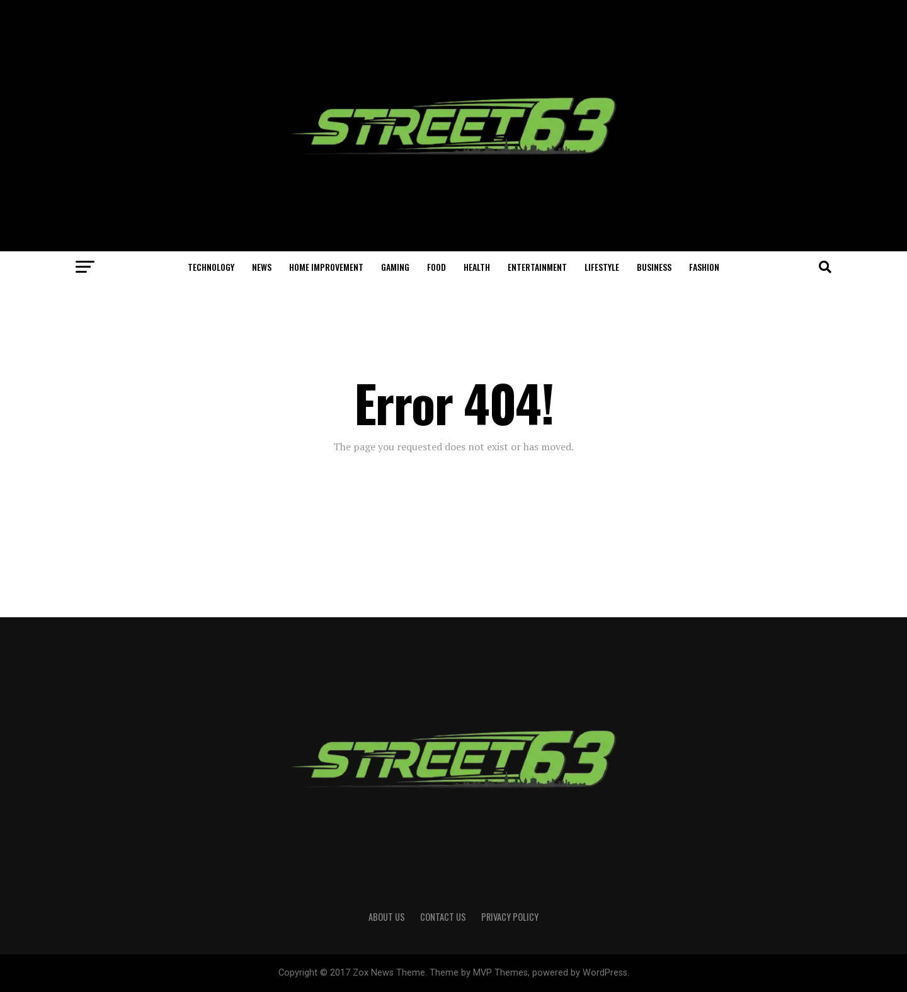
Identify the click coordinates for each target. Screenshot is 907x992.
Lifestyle (602, 266)
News (261, 266)
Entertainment (537, 266)
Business (654, 266)
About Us (386, 916)
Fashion (704, 266)
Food (436, 266)
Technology (211, 266)
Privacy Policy (510, 916)
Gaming (395, 266)
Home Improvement (326, 266)
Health (477, 266)
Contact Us (443, 916)
